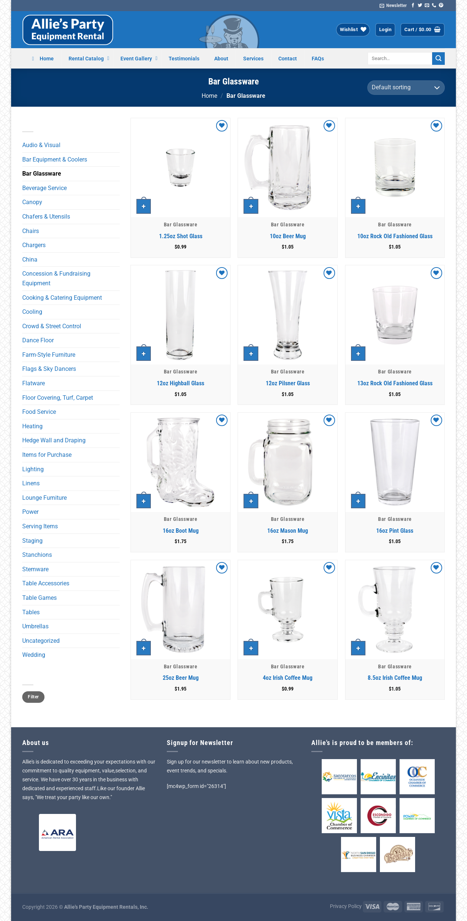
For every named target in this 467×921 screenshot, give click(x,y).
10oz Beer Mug (288, 236)
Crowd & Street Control (51, 326)
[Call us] (434, 5)
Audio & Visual (41, 145)
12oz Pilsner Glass (288, 383)
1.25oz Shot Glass (180, 236)
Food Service (39, 411)
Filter (33, 696)
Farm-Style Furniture (48, 354)
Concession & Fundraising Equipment (56, 278)
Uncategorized (41, 640)
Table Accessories (45, 583)
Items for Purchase (47, 454)
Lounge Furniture (44, 497)
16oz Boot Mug (181, 530)
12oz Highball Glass (180, 383)
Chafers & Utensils (46, 216)
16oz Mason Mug (287, 530)
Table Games (39, 597)
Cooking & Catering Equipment (62, 297)
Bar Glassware (41, 173)
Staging (32, 540)
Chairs (30, 231)
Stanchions (37, 554)
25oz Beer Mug (181, 677)
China (29, 259)
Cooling (32, 311)
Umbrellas (35, 626)
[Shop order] (406, 87)
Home (209, 95)
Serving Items (40, 526)
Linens (31, 483)
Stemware (35, 569)
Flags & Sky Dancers (49, 368)
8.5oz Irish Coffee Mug (395, 677)
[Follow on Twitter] (420, 5)
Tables (31, 612)
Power (30, 511)
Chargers (34, 245)
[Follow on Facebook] (413, 5)
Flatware (33, 383)
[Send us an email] (427, 5)
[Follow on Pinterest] (441, 5)
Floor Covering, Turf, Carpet (57, 397)
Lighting (33, 469)
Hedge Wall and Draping (54, 440)
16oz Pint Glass (394, 530)
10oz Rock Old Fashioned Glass (395, 236)
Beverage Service (44, 188)
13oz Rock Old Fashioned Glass (395, 383)
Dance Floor (38, 340)
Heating (32, 426)
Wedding (33, 654)
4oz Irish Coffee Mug (287, 677)
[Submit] (438, 58)
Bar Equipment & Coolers (54, 159)
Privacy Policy (346, 906)
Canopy (32, 202)
